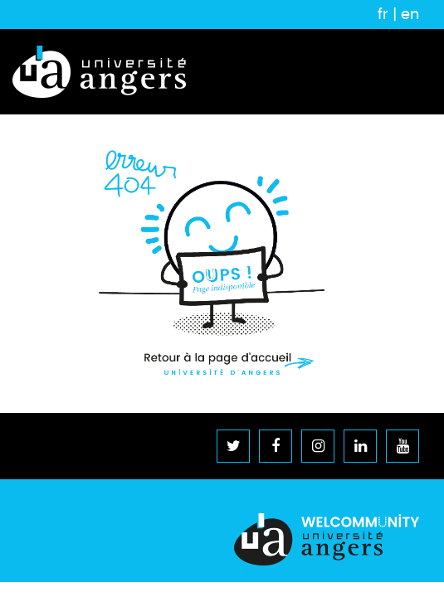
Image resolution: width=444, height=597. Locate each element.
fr (383, 14)
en (410, 14)
